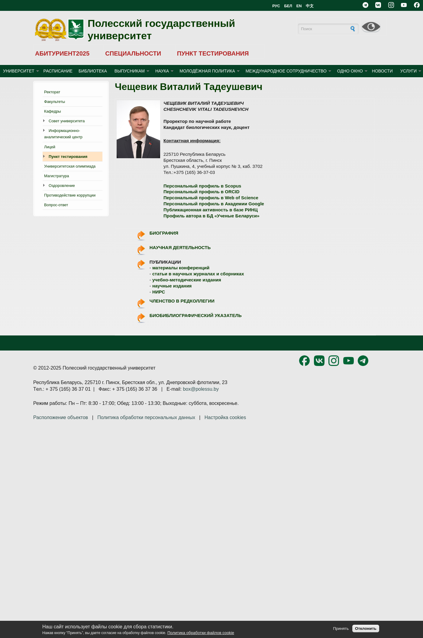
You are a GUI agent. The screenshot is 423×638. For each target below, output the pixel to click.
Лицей (49, 147)
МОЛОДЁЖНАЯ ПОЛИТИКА (207, 71)
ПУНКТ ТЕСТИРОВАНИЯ (213, 53)
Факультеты (54, 101)
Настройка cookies (225, 417)
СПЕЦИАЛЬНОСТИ (133, 53)
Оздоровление (62, 185)
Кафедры (52, 111)
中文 (310, 6)
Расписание (58, 71)
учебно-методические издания (186, 279)
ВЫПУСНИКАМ (130, 71)
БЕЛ (288, 6)
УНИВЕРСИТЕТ (18, 71)
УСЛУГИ (408, 71)
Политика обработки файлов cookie (200, 632)
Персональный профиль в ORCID (201, 191)
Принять (341, 628)
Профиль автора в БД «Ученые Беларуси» (211, 215)
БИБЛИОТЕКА (93, 71)
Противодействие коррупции (69, 195)
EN (299, 6)
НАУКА (162, 71)
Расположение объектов (60, 417)
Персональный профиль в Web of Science (210, 197)
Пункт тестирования (68, 156)
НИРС (158, 291)
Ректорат (52, 92)
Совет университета (67, 121)
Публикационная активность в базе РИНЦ (210, 209)
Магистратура (56, 176)
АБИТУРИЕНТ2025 (62, 53)
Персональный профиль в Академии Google (213, 203)
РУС (276, 6)
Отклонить (365, 628)
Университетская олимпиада (69, 166)
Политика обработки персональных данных (146, 417)
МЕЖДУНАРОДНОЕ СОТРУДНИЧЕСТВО (286, 71)
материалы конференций (180, 267)
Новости (382, 71)
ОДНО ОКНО (350, 71)
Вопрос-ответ (56, 205)
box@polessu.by (201, 389)
